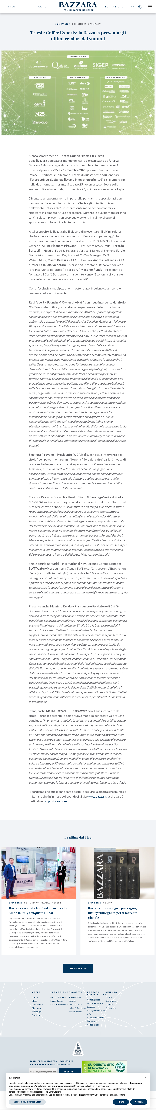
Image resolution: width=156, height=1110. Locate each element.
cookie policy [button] (103, 1086)
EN (132, 7)
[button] (145, 1077)
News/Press (111, 1001)
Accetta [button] (139, 1102)
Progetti (75, 992)
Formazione (114, 7)
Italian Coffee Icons (77, 1008)
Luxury (35, 997)
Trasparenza (111, 1008)
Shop (12, 7)
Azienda (111, 992)
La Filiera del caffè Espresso (95, 1005)
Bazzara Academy (58, 997)
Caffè (42, 7)
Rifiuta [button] (121, 1102)
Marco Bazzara (56, 1001)
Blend (34, 1001)
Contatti (109, 1005)
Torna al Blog (78, 969)
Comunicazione (75, 1005)
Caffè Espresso (93, 1000)
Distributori (37, 1015)
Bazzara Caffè (78, 6)
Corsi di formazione (58, 1005)
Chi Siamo (110, 997)
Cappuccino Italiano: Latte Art (96, 1020)
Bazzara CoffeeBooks (96, 993)
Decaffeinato (37, 1005)
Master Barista (75, 1012)
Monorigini (37, 1012)
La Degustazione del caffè (96, 1013)
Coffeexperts (93, 1025)
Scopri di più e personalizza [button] (27, 1102)
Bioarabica (36, 1008)
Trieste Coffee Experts (75, 999)
